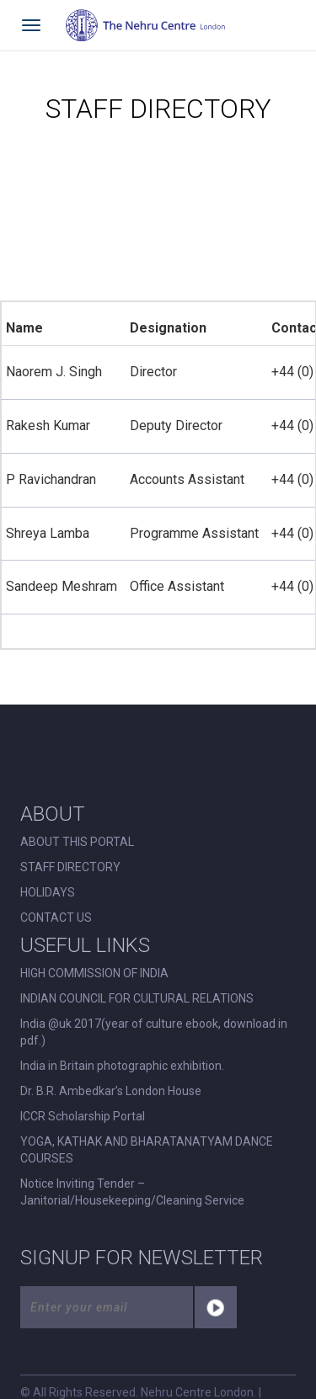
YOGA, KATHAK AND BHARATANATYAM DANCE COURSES (146, 1150)
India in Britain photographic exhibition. (122, 1065)
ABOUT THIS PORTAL (77, 841)
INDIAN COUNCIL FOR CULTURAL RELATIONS (137, 998)
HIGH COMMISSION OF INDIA (94, 973)
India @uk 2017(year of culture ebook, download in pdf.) (153, 1032)
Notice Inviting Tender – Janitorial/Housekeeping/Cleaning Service (132, 1192)
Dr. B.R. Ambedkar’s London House (110, 1091)
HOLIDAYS (47, 892)
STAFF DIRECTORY (70, 867)
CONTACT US (56, 917)
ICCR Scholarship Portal (82, 1116)
